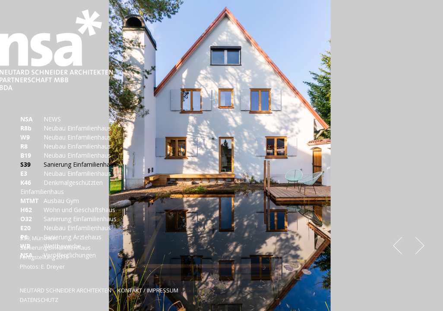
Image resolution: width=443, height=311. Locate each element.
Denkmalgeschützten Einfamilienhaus (61, 187)
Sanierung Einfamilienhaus (68, 164)
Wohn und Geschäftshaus (67, 209)
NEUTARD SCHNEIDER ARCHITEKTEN (65, 290)
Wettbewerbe (50, 246)
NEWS (40, 119)
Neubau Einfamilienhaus (65, 128)
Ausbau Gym (49, 200)
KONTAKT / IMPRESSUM (147, 290)
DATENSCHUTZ (39, 300)
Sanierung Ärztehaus (60, 236)
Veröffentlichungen (58, 255)
